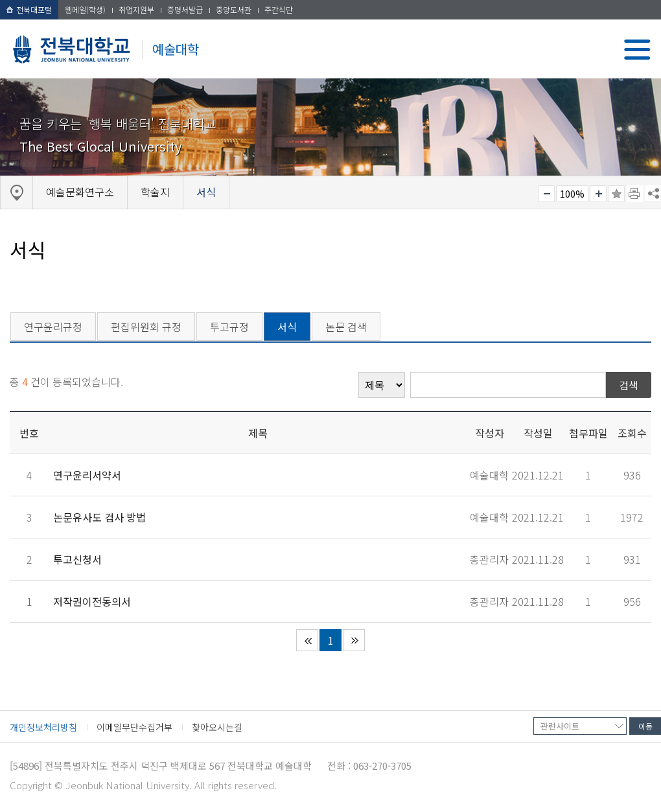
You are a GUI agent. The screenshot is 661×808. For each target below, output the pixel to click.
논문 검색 (346, 326)
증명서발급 (185, 9)
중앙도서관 (233, 9)
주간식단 (278, 9)
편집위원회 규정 (146, 326)
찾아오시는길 (217, 727)
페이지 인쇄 (635, 193)
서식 (287, 326)
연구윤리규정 (53, 326)
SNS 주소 (652, 193)
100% (572, 193)
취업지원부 (136, 9)
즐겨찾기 (616, 193)
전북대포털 (29, 9)
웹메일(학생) (85, 9)
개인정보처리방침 (43, 727)
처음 (307, 640)
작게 (546, 193)
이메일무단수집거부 (134, 727)
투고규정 (229, 326)
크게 (598, 193)
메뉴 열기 (637, 50)
